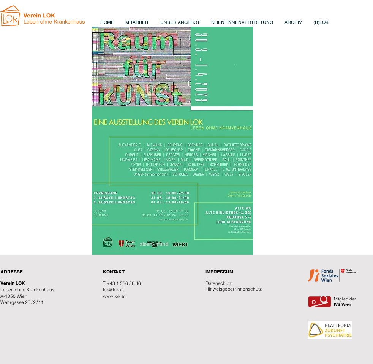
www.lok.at (114, 296)
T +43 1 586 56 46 (122, 283)
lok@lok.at (113, 289)
